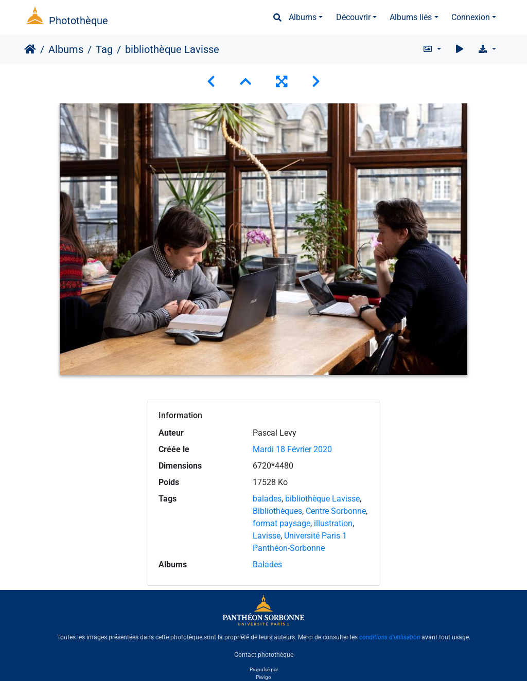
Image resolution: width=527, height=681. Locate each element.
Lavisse (266, 536)
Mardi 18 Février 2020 (292, 449)
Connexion (470, 17)
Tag (104, 49)
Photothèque (78, 20)
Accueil (30, 49)
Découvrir (353, 17)
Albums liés (411, 17)
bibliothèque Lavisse (322, 499)
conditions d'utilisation (389, 637)
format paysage (281, 523)
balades (267, 499)
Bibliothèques (277, 511)
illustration (333, 523)
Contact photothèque (263, 654)
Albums (303, 17)
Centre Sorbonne (336, 511)
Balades (267, 564)
